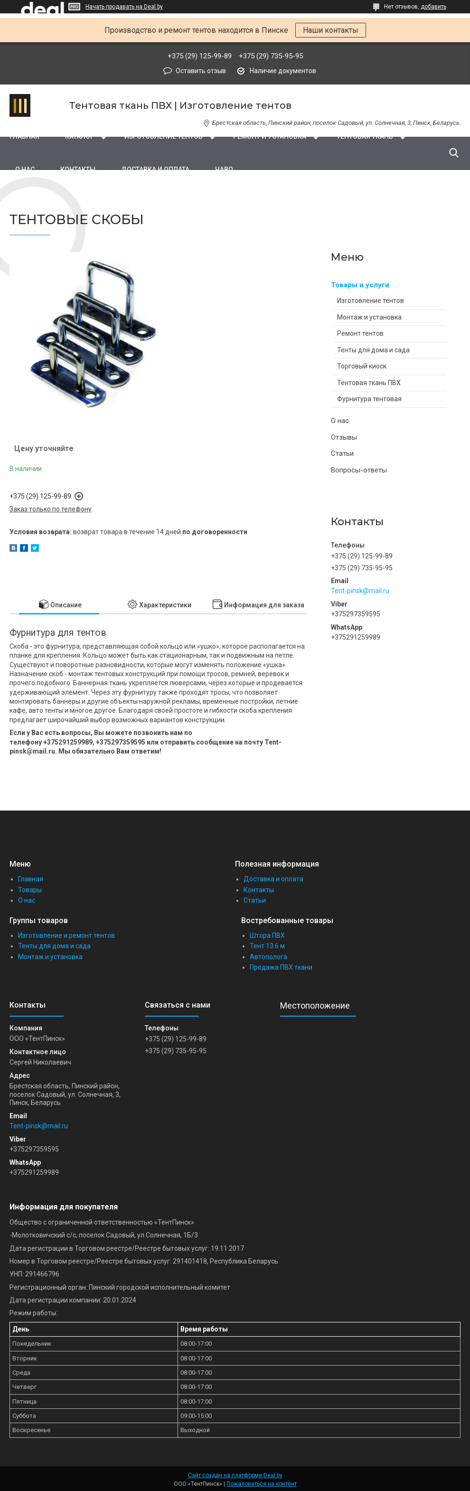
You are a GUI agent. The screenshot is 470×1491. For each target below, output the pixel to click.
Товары (30, 890)
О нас (25, 169)
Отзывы (344, 437)
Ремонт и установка (269, 136)
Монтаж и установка (369, 317)
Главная (24, 136)
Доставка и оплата (155, 169)
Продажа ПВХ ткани (281, 967)
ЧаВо (224, 169)
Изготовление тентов (163, 136)
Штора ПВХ (267, 935)
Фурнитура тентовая (369, 399)
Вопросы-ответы (359, 470)
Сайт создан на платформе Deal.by (235, 1475)
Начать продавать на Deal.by (124, 6)
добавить (433, 6)
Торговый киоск (361, 366)
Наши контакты (330, 30)
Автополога (268, 957)
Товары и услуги (360, 285)
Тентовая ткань (365, 136)
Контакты (77, 169)
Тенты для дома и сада (373, 350)
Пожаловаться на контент (261, 1484)
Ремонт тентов (360, 333)
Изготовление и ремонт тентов (66, 935)
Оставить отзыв (201, 71)
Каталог (79, 136)
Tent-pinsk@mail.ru (360, 591)
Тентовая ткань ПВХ (369, 383)
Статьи (342, 453)
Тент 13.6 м (267, 946)
